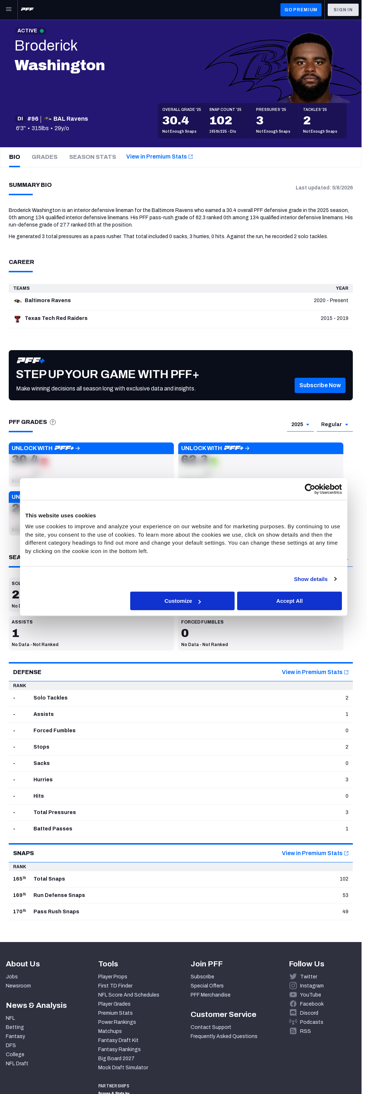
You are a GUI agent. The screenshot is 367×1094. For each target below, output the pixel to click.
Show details (311, 579)
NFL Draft (17, 1063)
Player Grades (114, 1004)
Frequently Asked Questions (224, 1036)
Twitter (308, 976)
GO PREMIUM (301, 9)
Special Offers (207, 986)
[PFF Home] (27, 10)
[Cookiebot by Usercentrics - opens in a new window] (310, 489)
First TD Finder (115, 986)
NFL (10, 1018)
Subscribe (202, 976)
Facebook (312, 1004)
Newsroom (18, 986)
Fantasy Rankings (119, 1049)
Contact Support (211, 1027)
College (15, 1054)
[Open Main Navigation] (9, 9)
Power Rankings (117, 1022)
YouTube (310, 995)
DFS (11, 1045)
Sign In (343, 9)
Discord (309, 1013)
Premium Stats (115, 1013)
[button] (320, 396)
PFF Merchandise (211, 995)
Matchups (110, 1031)
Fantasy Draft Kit (118, 1040)
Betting (15, 1027)
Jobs (12, 976)
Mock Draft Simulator (123, 1067)
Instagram (312, 986)
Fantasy (15, 1036)
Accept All (289, 601)
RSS (305, 1031)
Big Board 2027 (116, 1058)
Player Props (112, 976)
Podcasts (311, 1022)
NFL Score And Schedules (128, 995)
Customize (182, 601)
